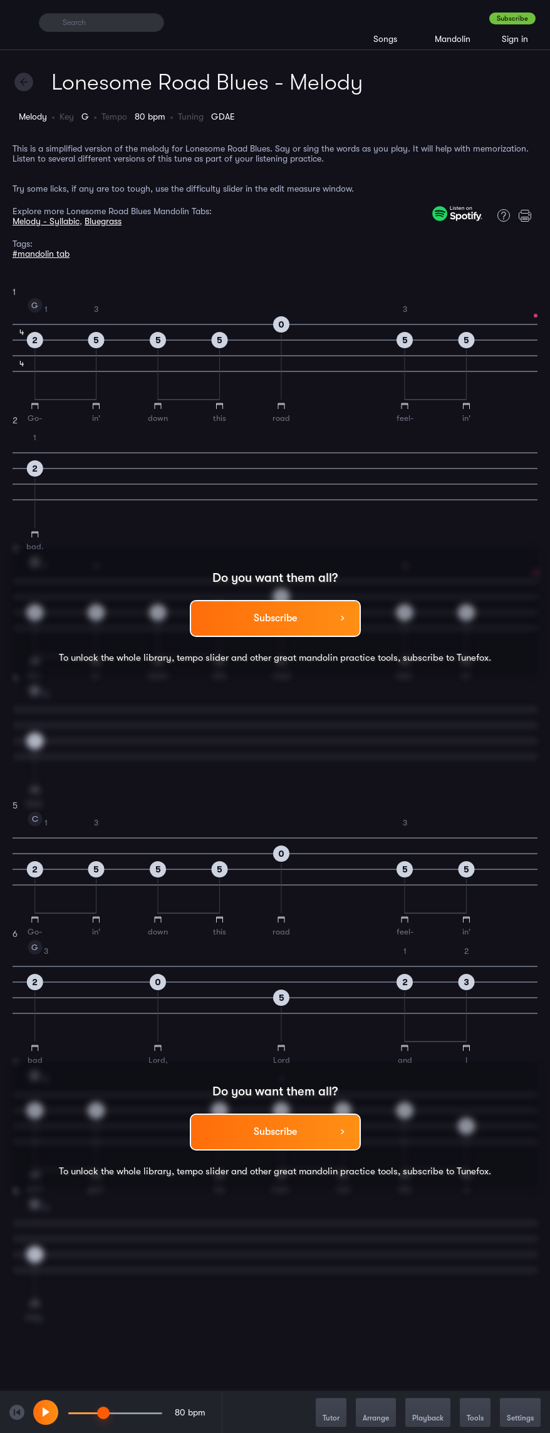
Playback (428, 1413)
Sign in (515, 39)
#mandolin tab (41, 254)
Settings (520, 1413)
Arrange (376, 1413)
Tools (475, 1413)
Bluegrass (103, 221)
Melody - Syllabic (46, 221)
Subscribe (512, 18)
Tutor (331, 1413)
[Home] (20, 22)
